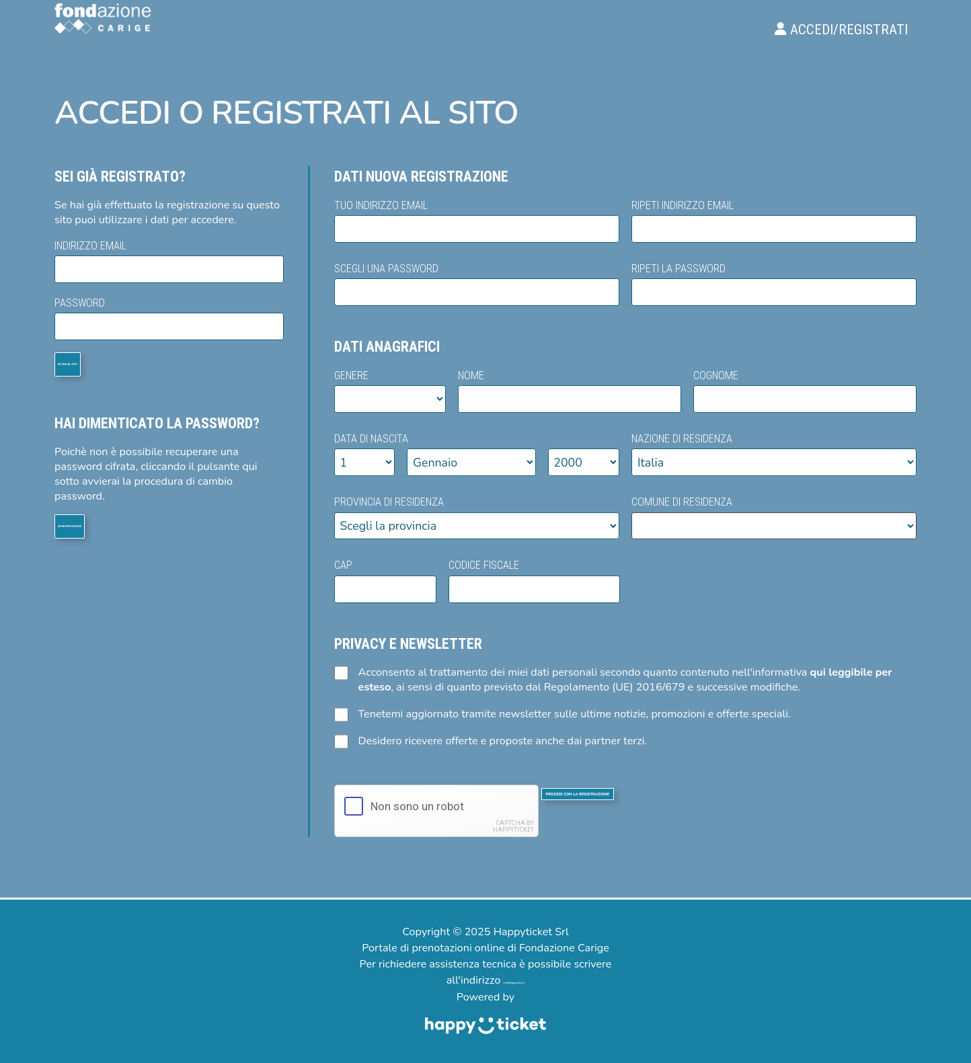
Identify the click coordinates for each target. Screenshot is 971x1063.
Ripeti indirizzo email (774, 220)
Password (169, 317)
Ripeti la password (774, 283)
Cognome (805, 390)
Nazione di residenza (774, 453)
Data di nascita (477, 453)
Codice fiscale (534, 579)
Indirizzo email (169, 260)
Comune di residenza (774, 516)
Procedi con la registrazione (711, 810)
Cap (385, 579)
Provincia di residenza (476, 516)
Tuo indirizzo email (476, 220)
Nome (569, 390)
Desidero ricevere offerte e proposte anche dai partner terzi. (490, 741)
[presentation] (436, 811)
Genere (390, 390)
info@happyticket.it (514, 980)
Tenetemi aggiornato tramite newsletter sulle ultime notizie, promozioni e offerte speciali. (562, 714)
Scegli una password (476, 283)
